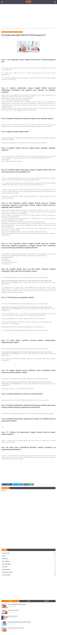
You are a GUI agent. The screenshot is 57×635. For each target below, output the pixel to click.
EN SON (28, 601)
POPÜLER (10, 601)
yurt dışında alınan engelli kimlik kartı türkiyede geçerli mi (18, 28)
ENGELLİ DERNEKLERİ (29, 561)
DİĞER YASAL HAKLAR (29, 553)
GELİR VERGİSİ (29, 567)
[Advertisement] (28, 16)
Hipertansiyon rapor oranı (13, 616)
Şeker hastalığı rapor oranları (13, 610)
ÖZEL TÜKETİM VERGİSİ (29, 575)
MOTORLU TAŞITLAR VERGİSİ (29, 572)
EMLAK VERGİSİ (29, 558)
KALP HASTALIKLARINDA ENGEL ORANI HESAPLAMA (17, 604)
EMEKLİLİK (29, 556)
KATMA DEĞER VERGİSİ (29, 569)
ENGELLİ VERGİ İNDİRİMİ (29, 564)
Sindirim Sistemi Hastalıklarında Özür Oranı (16, 628)
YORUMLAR (46, 601)
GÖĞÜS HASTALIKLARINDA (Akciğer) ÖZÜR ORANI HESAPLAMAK (19, 622)
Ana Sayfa (3, 28)
